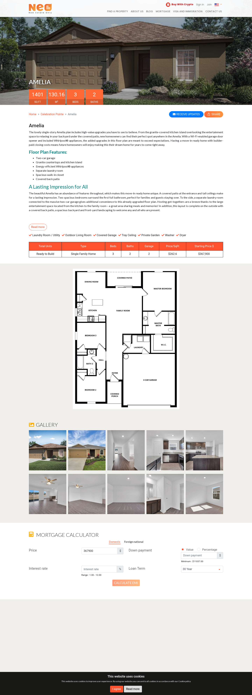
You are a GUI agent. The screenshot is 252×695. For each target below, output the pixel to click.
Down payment (140, 550)
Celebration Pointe (52, 114)
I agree (116, 689)
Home (32, 114)
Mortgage (163, 11)
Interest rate (38, 568)
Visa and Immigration (187, 11)
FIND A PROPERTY (117, 11)
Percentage (205, 549)
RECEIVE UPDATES (186, 114)
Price (33, 550)
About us (137, 11)
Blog (149, 11)
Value (187, 549)
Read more (133, 689)
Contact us (213, 11)
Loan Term (137, 568)
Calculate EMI (126, 583)
